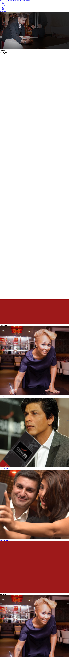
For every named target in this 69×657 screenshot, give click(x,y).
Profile (3, 2)
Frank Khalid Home (3, 11)
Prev (1, 420)
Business (3, 3)
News (2, 9)
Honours (3, 4)
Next (68, 420)
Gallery (3, 8)
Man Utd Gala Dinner (5, 6)
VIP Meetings (4, 7)
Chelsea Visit (4, 5)
